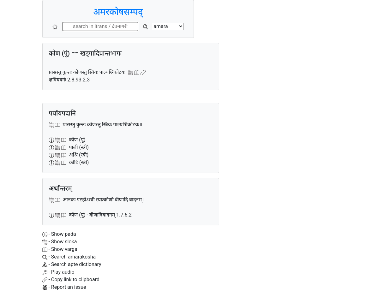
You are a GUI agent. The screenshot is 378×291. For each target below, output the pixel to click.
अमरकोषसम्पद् (118, 12)
